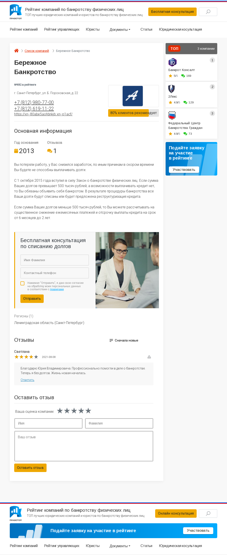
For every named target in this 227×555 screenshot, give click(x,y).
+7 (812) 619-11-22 (34, 109)
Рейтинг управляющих (61, 30)
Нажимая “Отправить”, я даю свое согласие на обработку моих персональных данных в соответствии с (55, 287)
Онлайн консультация (175, 514)
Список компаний (37, 51)
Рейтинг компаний (23, 30)
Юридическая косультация (180, 30)
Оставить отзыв (30, 468)
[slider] (26, 357)
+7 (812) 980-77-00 (34, 103)
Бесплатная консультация (171, 12)
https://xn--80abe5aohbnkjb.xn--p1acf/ (43, 115)
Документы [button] (119, 30)
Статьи (146, 30)
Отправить (32, 299)
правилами (57, 290)
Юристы (92, 30)
